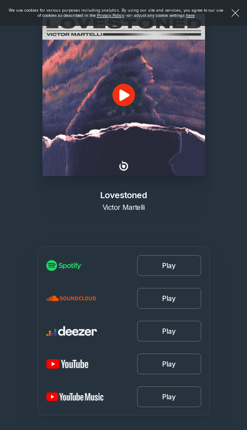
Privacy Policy (110, 15)
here (190, 15)
